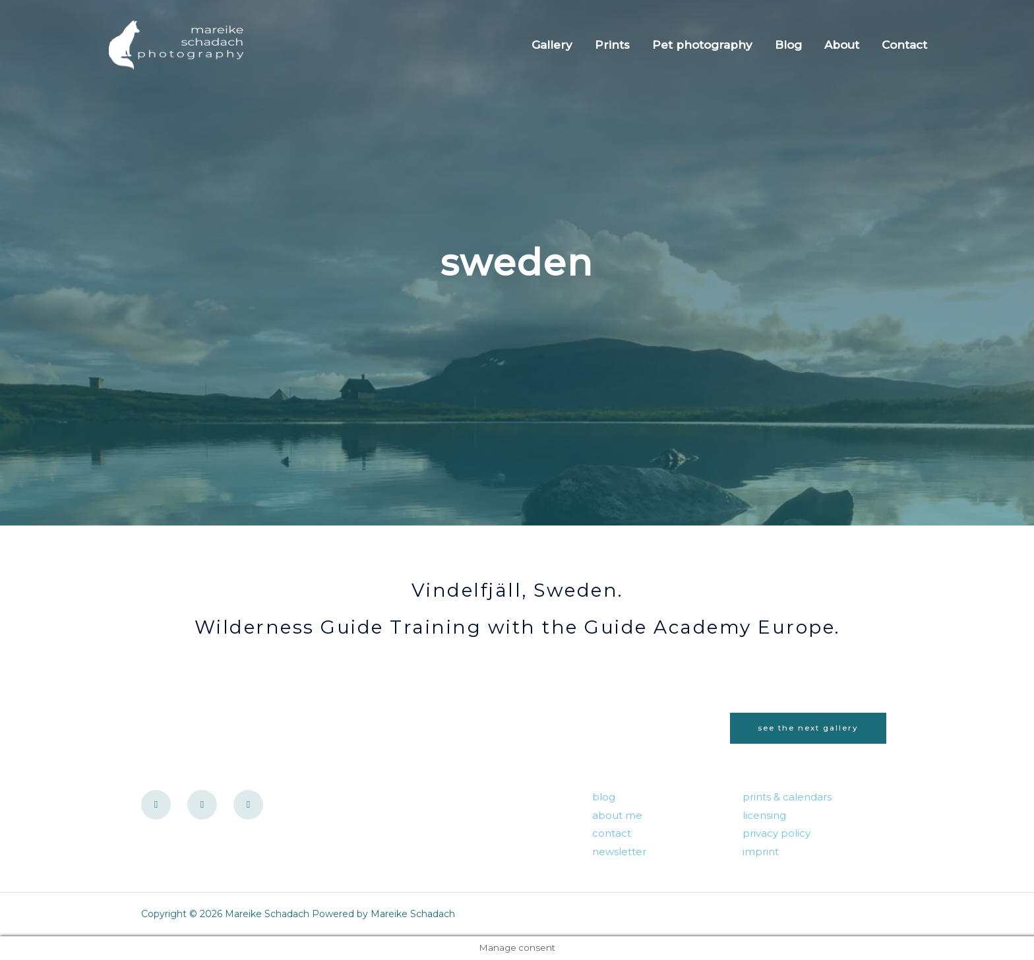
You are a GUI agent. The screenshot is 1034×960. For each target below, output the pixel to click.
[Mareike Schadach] (181, 44)
